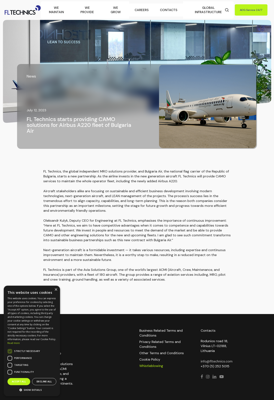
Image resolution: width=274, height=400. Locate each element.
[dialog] (32, 341)
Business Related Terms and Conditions (161, 333)
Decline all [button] (44, 381)
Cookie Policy (149, 359)
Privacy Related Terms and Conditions (160, 344)
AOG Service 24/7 (251, 10)
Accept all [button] (19, 381)
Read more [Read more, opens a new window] (14, 343)
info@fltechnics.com (217, 361)
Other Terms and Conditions (161, 353)
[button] (32, 390)
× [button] (55, 289)
